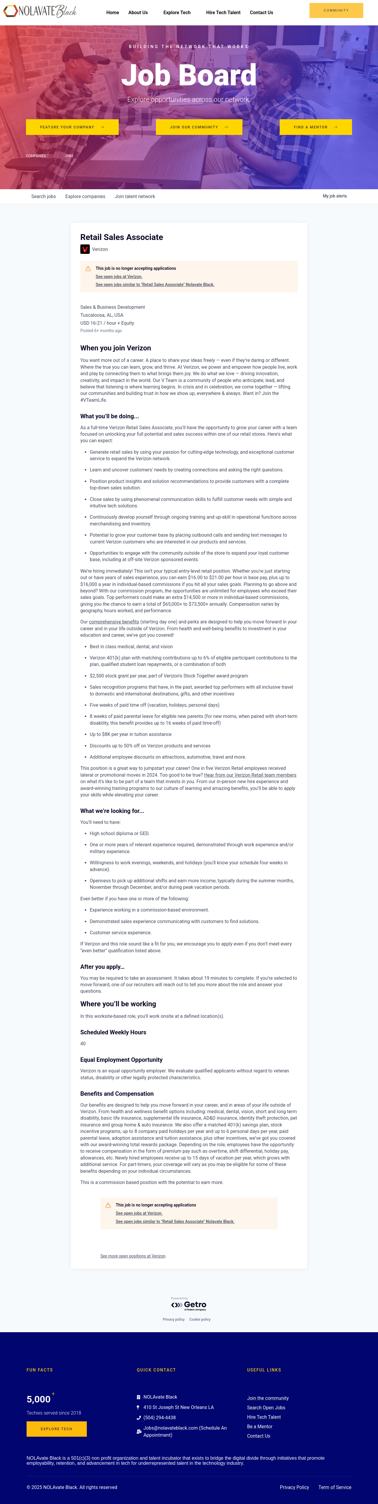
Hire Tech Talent (225, 12)
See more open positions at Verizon (132, 1256)
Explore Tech (182, 12)
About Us (143, 12)
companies (85, 197)
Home (115, 12)
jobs (43, 197)
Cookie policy (200, 1319)
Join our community (199, 127)
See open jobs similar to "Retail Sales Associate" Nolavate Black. (155, 284)
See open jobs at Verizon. (119, 276)
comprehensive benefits (114, 622)
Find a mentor (316, 127)
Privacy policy (174, 1319)
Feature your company (72, 127)
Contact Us (264, 12)
